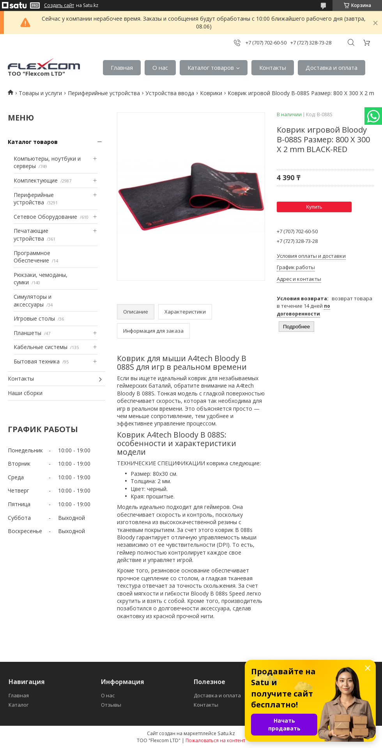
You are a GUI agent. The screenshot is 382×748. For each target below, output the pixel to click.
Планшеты (27, 333)
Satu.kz (226, 733)
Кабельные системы (40, 347)
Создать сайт (59, 5)
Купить (314, 207)
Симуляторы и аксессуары (32, 300)
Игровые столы (34, 318)
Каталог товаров (210, 67)
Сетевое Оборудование (45, 216)
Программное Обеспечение (32, 256)
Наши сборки (25, 393)
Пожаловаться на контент (215, 740)
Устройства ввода (169, 93)
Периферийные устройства (104, 93)
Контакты (272, 67)
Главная (122, 67)
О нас (160, 67)
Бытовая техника (37, 361)
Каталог (18, 704)
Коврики (211, 93)
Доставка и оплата (331, 67)
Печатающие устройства (31, 234)
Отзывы (111, 704)
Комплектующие (36, 180)
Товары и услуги (40, 93)
